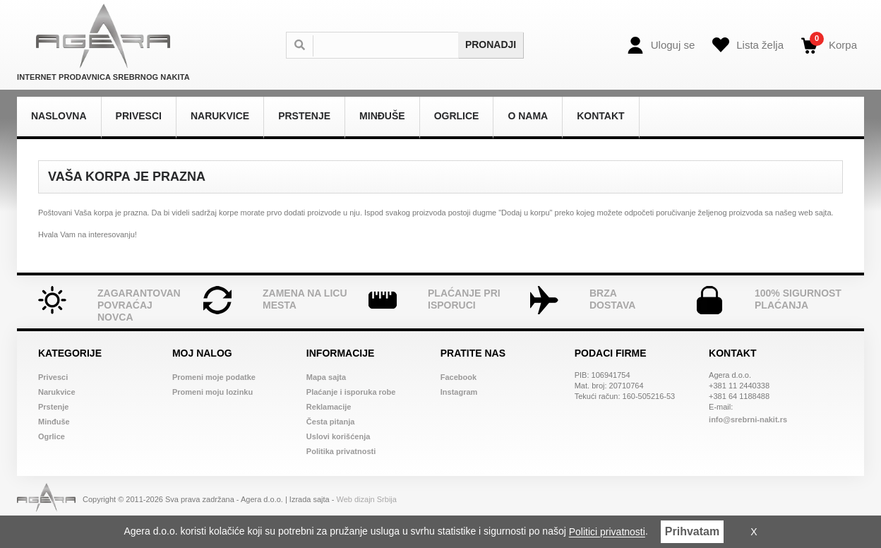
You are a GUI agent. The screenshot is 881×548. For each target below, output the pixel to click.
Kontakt (600, 115)
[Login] (661, 45)
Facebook (458, 377)
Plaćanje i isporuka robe (351, 392)
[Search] (393, 45)
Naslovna (59, 115)
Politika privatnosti (341, 451)
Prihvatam (692, 531)
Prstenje (304, 115)
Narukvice (220, 115)
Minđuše (382, 115)
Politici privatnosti (607, 532)
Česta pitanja (330, 421)
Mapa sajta (326, 377)
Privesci (139, 115)
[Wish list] (748, 45)
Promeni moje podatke (214, 377)
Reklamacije (329, 407)
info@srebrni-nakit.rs (748, 419)
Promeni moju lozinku (212, 392)
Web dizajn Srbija (367, 499)
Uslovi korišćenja (338, 436)
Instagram (459, 392)
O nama (528, 115)
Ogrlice (456, 115)
